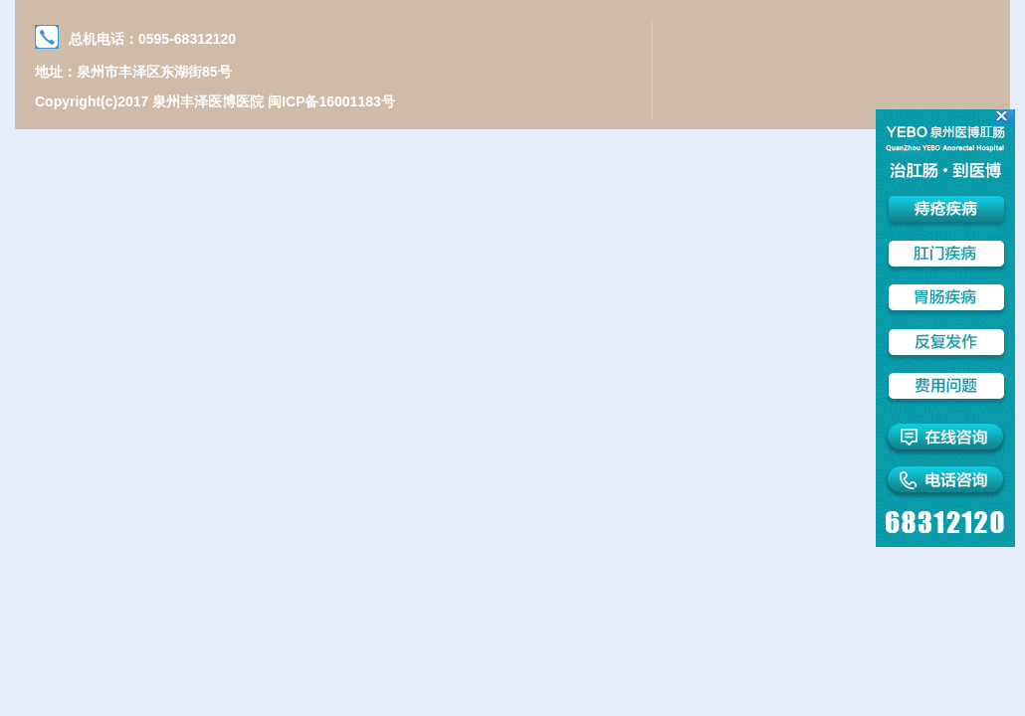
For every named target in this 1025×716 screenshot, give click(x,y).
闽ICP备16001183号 (331, 101)
